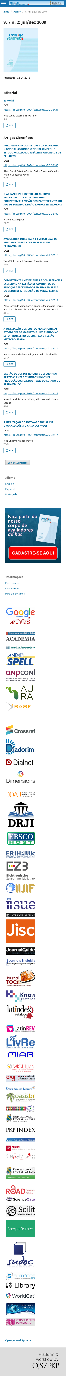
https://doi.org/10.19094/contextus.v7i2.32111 (31, 300)
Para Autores (12, 588)
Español (10, 489)
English (9, 483)
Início (6, 11)
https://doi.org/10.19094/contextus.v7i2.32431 (31, 109)
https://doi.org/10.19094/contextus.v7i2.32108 (31, 165)
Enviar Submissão (18, 462)
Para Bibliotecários (15, 593)
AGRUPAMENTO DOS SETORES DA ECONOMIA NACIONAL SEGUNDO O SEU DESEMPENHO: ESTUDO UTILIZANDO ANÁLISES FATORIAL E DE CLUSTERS (32, 151)
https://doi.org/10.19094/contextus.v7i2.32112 (31, 348)
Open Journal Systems (18, 1340)
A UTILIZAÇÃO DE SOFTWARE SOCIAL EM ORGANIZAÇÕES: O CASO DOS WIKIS (28, 423)
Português (11, 494)
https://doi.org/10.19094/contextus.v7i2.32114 (31, 434)
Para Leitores (12, 583)
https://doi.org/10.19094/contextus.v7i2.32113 (31, 393)
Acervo (17, 11)
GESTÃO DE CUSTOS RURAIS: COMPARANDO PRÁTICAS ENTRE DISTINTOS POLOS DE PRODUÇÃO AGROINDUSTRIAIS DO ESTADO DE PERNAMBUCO (32, 379)
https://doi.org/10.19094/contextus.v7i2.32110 (31, 255)
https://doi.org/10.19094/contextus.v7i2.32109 (31, 213)
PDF (10, 125)
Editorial (9, 100)
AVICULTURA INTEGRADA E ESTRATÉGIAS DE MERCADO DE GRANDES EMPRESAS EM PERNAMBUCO (30, 242)
